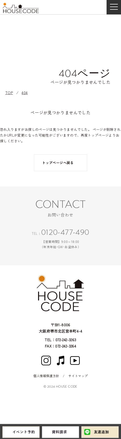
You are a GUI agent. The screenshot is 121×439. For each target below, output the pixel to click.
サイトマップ (78, 375)
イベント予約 (23, 432)
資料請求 (59, 432)
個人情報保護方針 (46, 375)
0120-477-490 (65, 233)
